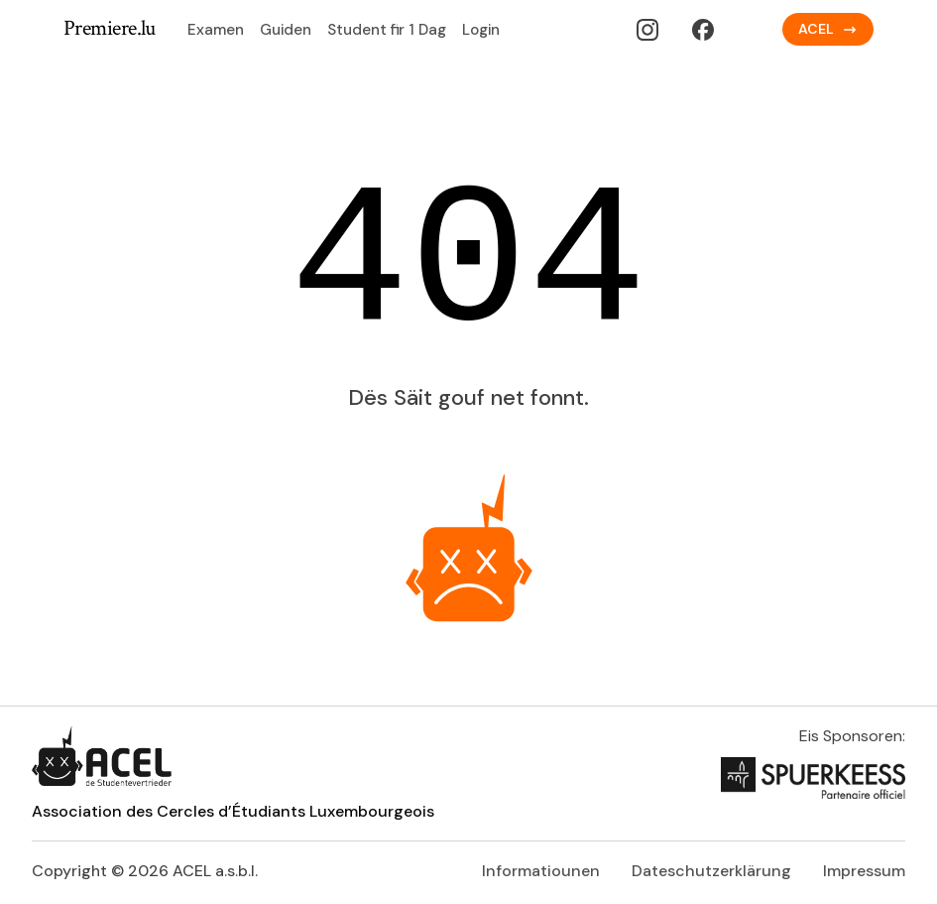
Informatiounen (541, 870)
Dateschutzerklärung (711, 870)
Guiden (285, 30)
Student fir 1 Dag (386, 30)
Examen (215, 30)
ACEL (828, 29)
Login (481, 30)
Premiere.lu (109, 29)
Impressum (864, 870)
